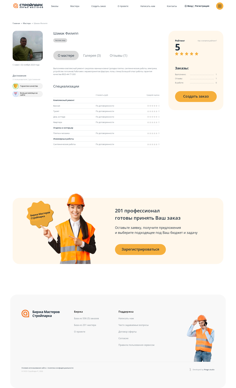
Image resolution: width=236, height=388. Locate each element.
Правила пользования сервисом (136, 344)
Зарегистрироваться (140, 249)
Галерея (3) (92, 55)
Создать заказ (98, 6)
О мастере (66, 55)
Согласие (123, 338)
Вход (189, 6)
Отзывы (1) (118, 55)
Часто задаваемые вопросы (133, 324)
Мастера (74, 6)
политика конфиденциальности (60, 368)
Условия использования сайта (34, 368)
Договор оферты (127, 331)
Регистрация (202, 6)
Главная (16, 23)
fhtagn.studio (209, 369)
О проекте (123, 6)
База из (86, 318)
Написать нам (147, 6)
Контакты (172, 6)
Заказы (54, 6)
